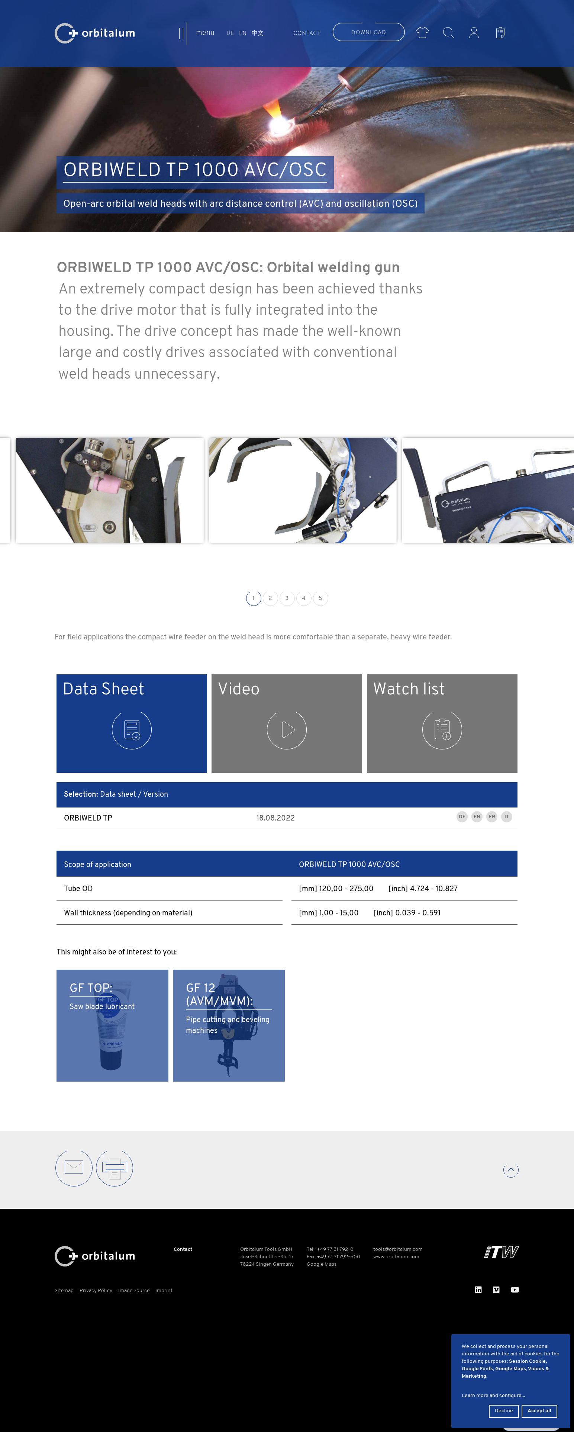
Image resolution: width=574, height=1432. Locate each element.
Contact (307, 33)
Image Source (133, 1291)
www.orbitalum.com (396, 1257)
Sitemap (64, 1291)
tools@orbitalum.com (398, 1249)
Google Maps (321, 1264)
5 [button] (320, 598)
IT (506, 817)
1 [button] (253, 598)
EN (242, 33)
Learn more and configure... (493, 1396)
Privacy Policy (96, 1291)
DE (230, 33)
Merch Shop (422, 32)
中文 (258, 33)
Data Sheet (107, 716)
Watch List (502, 32)
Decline (504, 1411)
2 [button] (270, 598)
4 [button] (304, 598)
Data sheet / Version (116, 795)
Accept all (539, 1411)
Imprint (163, 1291)
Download (368, 33)
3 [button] (287, 598)
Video (262, 716)
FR (492, 817)
